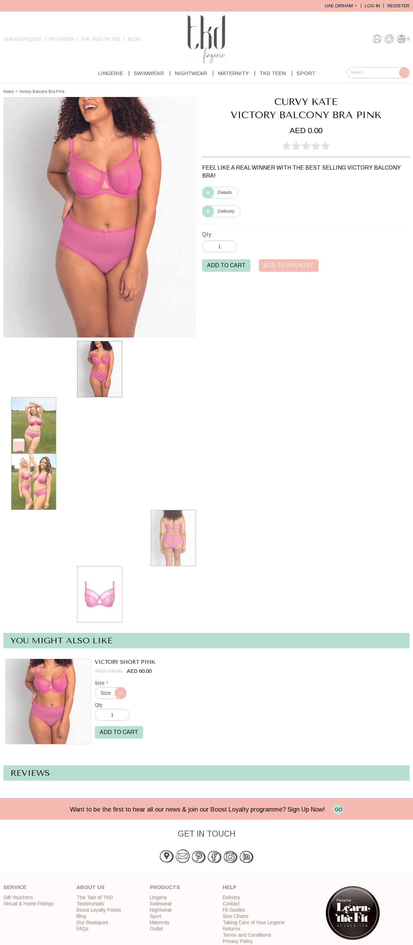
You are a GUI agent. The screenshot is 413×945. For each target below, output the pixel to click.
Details (225, 192)
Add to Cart (226, 265)
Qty (206, 234)
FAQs (82, 928)
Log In (372, 5)
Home (8, 91)
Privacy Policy (238, 941)
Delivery (226, 211)
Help (230, 887)
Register (398, 5)
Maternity (233, 73)
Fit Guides (61, 39)
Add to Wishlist (289, 265)
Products (165, 887)
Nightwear (191, 73)
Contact (231, 903)
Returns (231, 928)
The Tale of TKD (101, 39)
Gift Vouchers (18, 897)
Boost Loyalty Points (98, 910)
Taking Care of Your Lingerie (254, 922)
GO (338, 809)
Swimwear (149, 73)
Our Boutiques (22, 39)
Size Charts (236, 916)
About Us (90, 887)
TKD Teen (272, 73)
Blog (134, 39)
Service (14, 887)
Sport (306, 73)
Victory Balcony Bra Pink (42, 91)
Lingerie (110, 73)
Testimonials (90, 903)
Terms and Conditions (247, 935)
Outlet (156, 928)
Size (101, 683)
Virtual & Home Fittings (28, 903)
